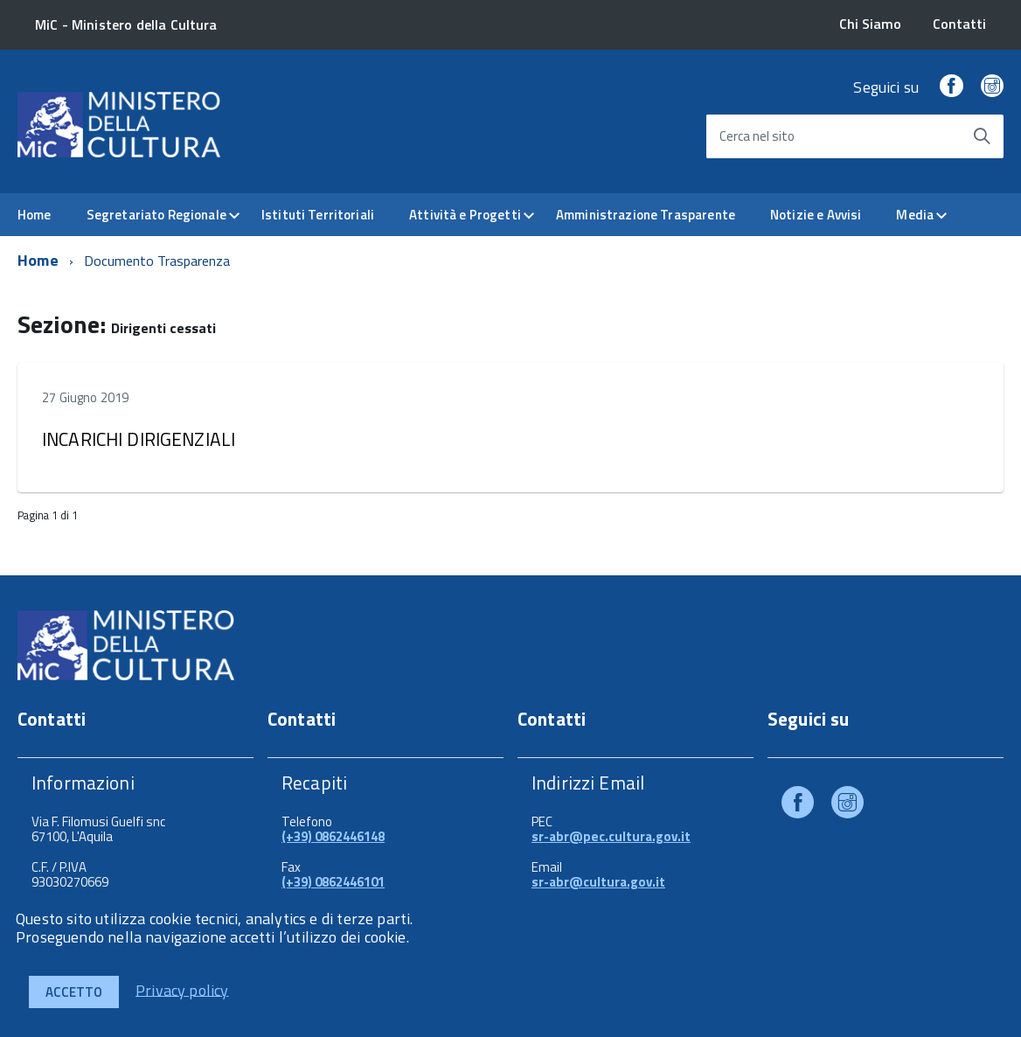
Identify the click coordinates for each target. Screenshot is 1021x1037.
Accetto (73, 992)
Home (34, 215)
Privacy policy (182, 989)
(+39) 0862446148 (333, 836)
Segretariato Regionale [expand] (156, 215)
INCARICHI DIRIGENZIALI (138, 439)
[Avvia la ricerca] (982, 136)
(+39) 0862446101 (333, 882)
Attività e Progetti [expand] (465, 215)
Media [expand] (915, 215)
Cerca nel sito (757, 136)
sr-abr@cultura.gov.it (598, 882)
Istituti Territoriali (317, 215)
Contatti (959, 23)
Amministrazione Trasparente (645, 215)
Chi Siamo (870, 23)
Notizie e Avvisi (815, 215)
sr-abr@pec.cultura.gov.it (611, 836)
